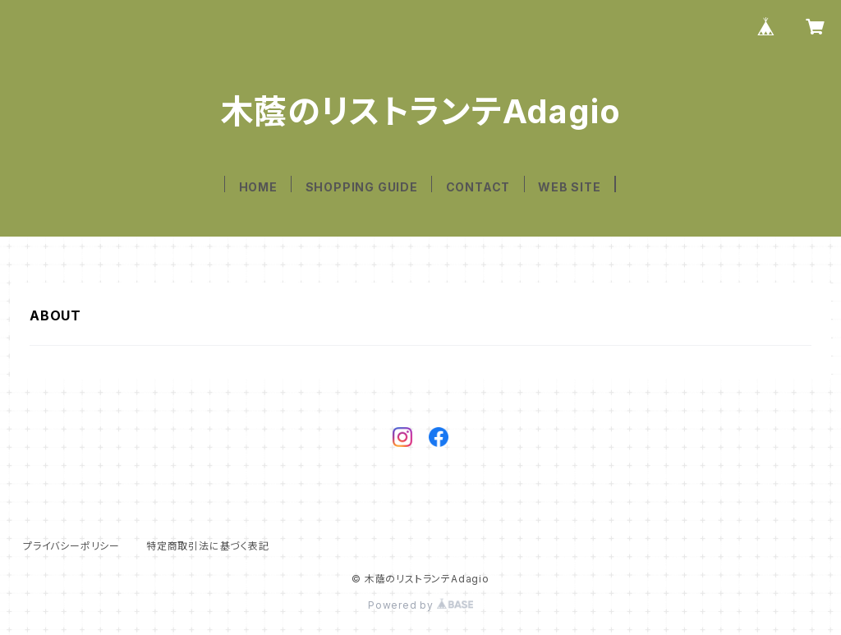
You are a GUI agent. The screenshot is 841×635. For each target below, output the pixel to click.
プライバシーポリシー (71, 546)
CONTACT (478, 187)
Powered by (420, 605)
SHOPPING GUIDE (362, 187)
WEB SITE (569, 187)
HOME (258, 187)
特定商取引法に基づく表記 (207, 546)
